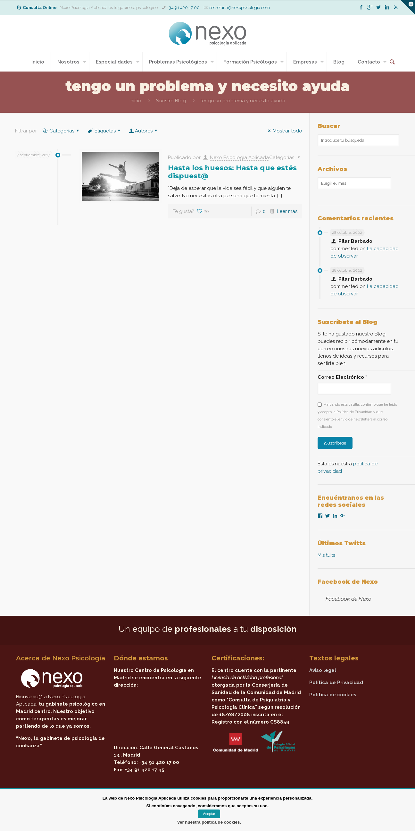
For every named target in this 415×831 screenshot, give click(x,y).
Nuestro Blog (171, 101)
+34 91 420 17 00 (183, 7)
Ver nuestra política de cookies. (209, 822)
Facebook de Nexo (348, 581)
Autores (143, 131)
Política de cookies (332, 695)
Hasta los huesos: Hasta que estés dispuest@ (232, 172)
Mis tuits (326, 555)
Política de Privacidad (336, 682)
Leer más (287, 211)
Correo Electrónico (342, 377)
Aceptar (209, 814)
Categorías (61, 131)
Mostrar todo (284, 131)
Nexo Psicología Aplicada (239, 157)
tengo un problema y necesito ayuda (242, 101)
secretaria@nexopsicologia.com (239, 7)
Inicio (135, 101)
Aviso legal (322, 670)
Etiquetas (104, 131)
